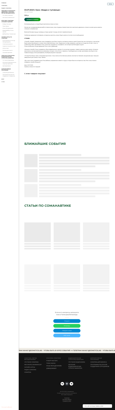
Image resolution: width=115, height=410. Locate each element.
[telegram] (71, 384)
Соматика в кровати (8, 44)
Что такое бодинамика (8, 60)
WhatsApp (67, 326)
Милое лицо (6, 48)
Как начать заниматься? (8, 17)
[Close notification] (111, 405)
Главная (3, 2)
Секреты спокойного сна (9, 46)
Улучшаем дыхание (7, 52)
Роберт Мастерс (7, 24)
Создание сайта (67, 401)
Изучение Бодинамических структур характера (75, 366)
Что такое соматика (8, 15)
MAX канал (67, 335)
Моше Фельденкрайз (8, 28)
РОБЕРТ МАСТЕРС (52, 360)
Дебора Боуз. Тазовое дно (9, 34)
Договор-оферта (66, 399)
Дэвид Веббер (51, 368)
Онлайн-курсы (29, 367)
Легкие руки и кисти (7, 50)
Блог (2, 79)
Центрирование (7, 65)
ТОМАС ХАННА (50, 363)
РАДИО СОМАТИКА (30, 369)
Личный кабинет (6, 407)
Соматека (27, 372)
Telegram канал (67, 330)
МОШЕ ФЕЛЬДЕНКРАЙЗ (54, 366)
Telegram (67, 321)
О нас (3, 81)
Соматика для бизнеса (8, 72)
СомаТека (4, 5)
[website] (67, 384)
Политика (66, 398)
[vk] (62, 384)
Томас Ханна (6, 26)
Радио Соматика (6, 8)
